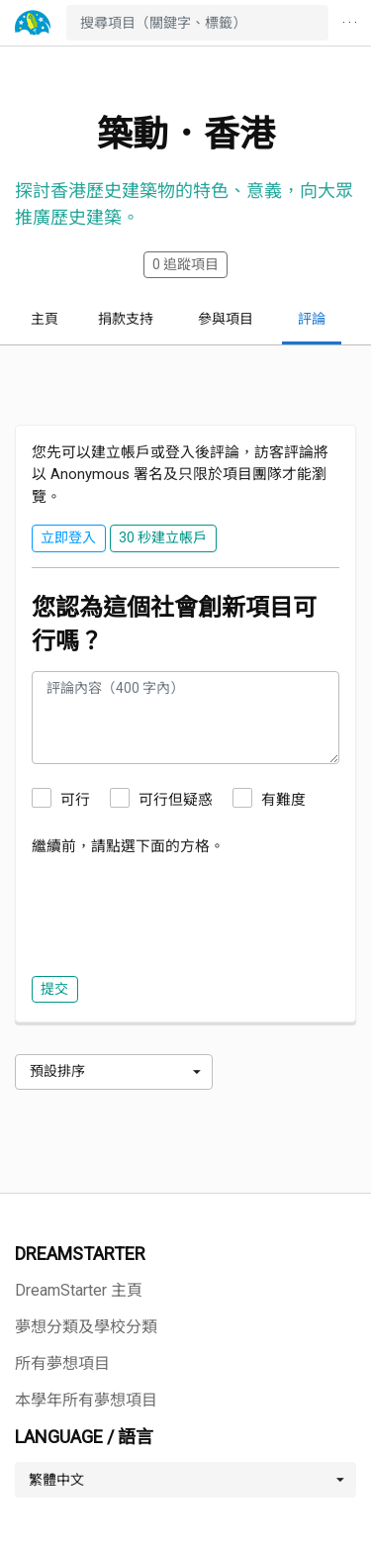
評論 (311, 319)
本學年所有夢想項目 (86, 1400)
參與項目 (225, 319)
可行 (75, 800)
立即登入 (68, 537)
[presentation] (182, 910)
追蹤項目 (185, 264)
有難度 (283, 800)
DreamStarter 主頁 (78, 1290)
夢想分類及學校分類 (86, 1326)
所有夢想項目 (62, 1363)
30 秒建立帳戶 (163, 537)
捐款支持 (125, 319)
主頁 (44, 319)
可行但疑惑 (176, 800)
